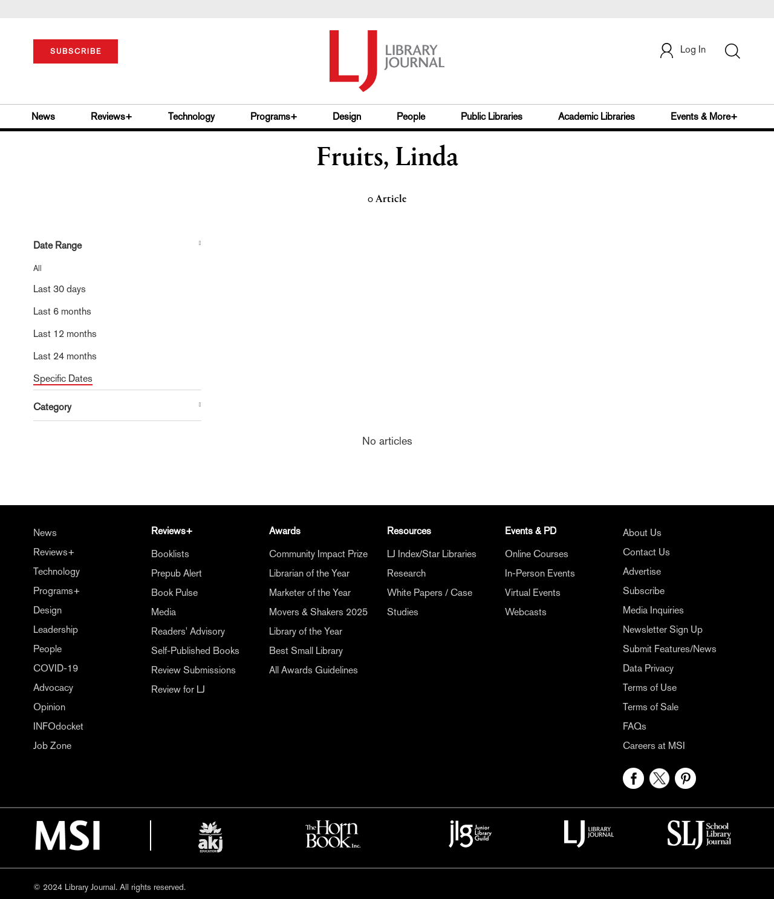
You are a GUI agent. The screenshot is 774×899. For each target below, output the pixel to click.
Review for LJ (178, 689)
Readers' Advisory (188, 631)
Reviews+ (111, 116)
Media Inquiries (653, 610)
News (43, 116)
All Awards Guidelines (313, 670)
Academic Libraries (596, 116)
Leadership (55, 629)
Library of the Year (305, 631)
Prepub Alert (176, 573)
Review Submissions (193, 670)
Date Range (57, 245)
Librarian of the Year (309, 573)
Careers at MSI (654, 745)
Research (406, 573)
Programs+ (274, 116)
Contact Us (646, 552)
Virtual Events (533, 592)
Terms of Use (650, 687)
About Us (642, 532)
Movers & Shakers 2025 (318, 612)
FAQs (634, 726)
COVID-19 (55, 668)
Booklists (170, 554)
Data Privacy (648, 668)
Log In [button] (682, 49)
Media (163, 612)
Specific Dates (63, 378)
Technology (191, 116)
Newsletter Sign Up (663, 629)
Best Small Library (306, 650)
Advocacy (53, 687)
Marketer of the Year (310, 592)
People (411, 116)
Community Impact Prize (318, 554)
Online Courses (536, 554)
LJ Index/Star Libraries (431, 554)
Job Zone (52, 745)
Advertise (642, 571)
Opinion (49, 707)
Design (347, 116)
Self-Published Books (195, 650)
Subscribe (644, 591)
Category (52, 407)
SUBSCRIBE (76, 51)
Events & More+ (704, 116)
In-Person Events (540, 573)
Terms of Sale (650, 707)
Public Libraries (491, 116)
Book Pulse (174, 592)
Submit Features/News (670, 649)
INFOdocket (58, 726)
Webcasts (526, 612)
